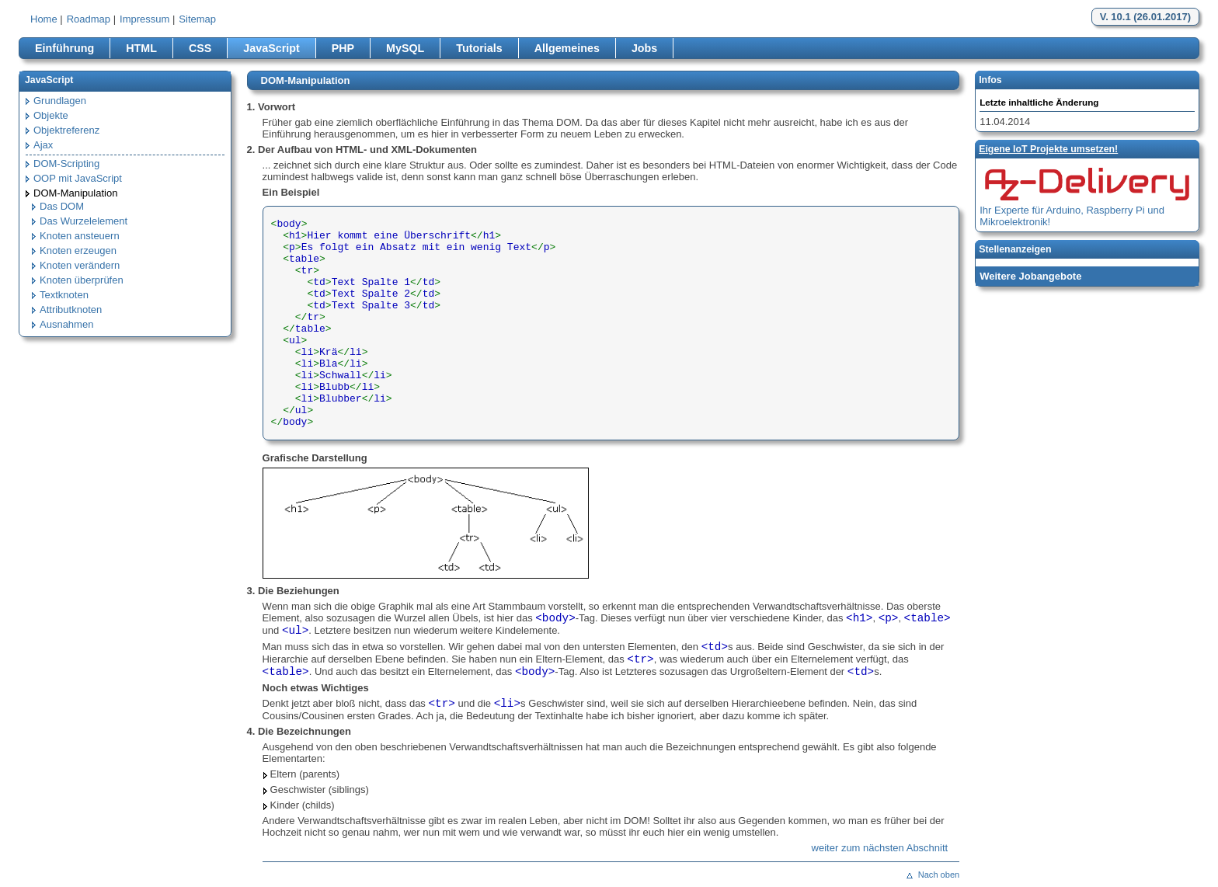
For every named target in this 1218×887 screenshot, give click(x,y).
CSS (200, 48)
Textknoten (64, 295)
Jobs (644, 48)
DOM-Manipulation (75, 193)
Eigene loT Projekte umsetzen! (1048, 149)
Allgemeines (567, 48)
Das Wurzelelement (83, 221)
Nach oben (938, 874)
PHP (343, 48)
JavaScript (271, 48)
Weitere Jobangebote (1030, 276)
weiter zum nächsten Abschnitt (880, 848)
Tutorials (479, 48)
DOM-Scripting (66, 163)
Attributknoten (71, 309)
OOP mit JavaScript (77, 178)
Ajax (43, 145)
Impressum (144, 19)
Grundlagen (59, 100)
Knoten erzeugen (78, 250)
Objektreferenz (66, 130)
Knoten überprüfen (82, 280)
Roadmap (88, 19)
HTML (141, 48)
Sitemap (197, 19)
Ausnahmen (66, 324)
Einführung (64, 48)
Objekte (50, 115)
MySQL (405, 48)
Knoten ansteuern (80, 236)
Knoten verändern (80, 265)
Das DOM (62, 206)
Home (43, 19)
